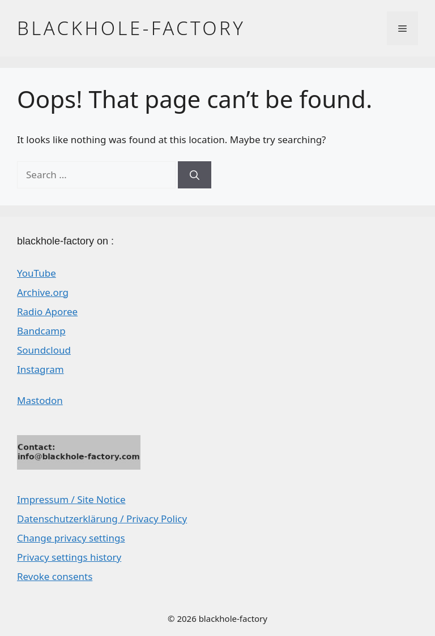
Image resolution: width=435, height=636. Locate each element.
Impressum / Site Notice (71, 499)
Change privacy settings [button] (71, 537)
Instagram (40, 369)
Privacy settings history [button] (69, 557)
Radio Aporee (47, 311)
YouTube (36, 273)
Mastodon (40, 400)
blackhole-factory (131, 28)
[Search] (194, 174)
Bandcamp (41, 330)
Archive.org (43, 292)
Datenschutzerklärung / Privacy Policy (102, 518)
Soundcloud (44, 349)
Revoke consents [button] (54, 576)
